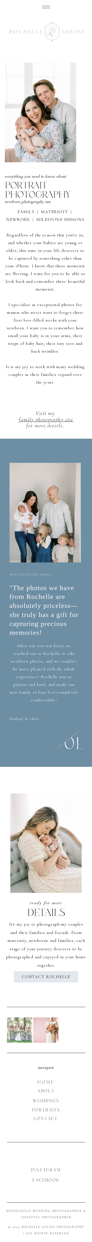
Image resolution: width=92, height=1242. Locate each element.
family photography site (46, 419)
